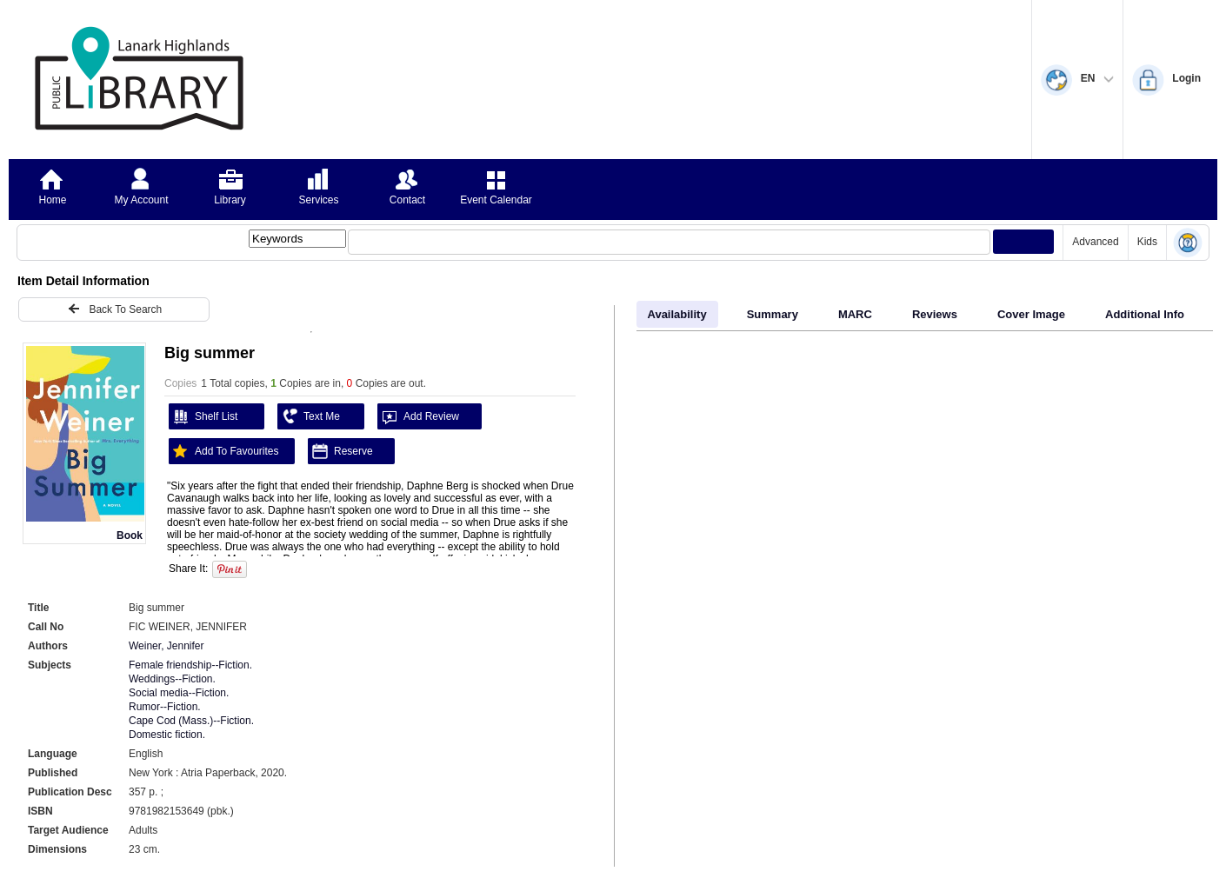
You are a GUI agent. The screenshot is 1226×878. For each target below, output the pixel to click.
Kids (1147, 242)
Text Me (308, 416)
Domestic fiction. (167, 734)
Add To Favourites (224, 451)
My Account (141, 200)
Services (318, 200)
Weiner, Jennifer (166, 646)
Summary (772, 314)
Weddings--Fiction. (172, 679)
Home (52, 200)
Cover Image (1031, 314)
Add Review (418, 416)
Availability (677, 314)
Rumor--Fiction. (165, 707)
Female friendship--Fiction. (190, 665)
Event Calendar (496, 200)
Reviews (934, 314)
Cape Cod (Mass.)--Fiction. (191, 721)
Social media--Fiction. (179, 693)
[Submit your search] (1023, 241)
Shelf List (203, 416)
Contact (407, 200)
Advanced (1095, 242)
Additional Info (1144, 314)
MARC (855, 314)
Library (230, 200)
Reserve (340, 451)
